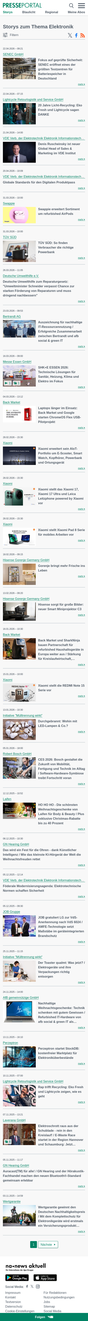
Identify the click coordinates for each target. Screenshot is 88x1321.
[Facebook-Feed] (76, 35)
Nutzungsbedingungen (59, 1297)
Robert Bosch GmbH (17, 753)
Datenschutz (13, 1306)
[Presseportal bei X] (31, 1286)
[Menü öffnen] (81, 5)
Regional (51, 12)
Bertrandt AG (12, 316)
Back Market (11, 402)
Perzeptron (10, 1042)
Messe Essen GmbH (17, 361)
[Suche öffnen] (71, 5)
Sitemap (49, 1306)
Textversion (13, 1302)
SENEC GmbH (13, 54)
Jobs (47, 1302)
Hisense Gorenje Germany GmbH (26, 560)
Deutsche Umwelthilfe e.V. (21, 276)
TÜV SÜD (9, 237)
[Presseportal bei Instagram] (37, 1286)
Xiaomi (7, 443)
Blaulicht (28, 12)
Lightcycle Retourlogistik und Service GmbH (33, 99)
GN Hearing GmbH (16, 844)
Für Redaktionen (55, 1292)
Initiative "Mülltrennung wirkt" (22, 715)
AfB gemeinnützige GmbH (21, 997)
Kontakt (10, 1297)
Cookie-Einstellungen (19, 1311)
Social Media (52, 1311)
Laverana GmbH (14, 1120)
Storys (8, 12)
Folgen (44, 1317)
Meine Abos (76, 12)
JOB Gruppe (11, 911)
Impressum (13, 1292)
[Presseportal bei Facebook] (26, 1286)
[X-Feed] (70, 35)
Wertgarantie (12, 1201)
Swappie (9, 203)
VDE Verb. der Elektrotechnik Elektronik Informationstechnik (44, 138)
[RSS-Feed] (82, 35)
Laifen (7, 799)
